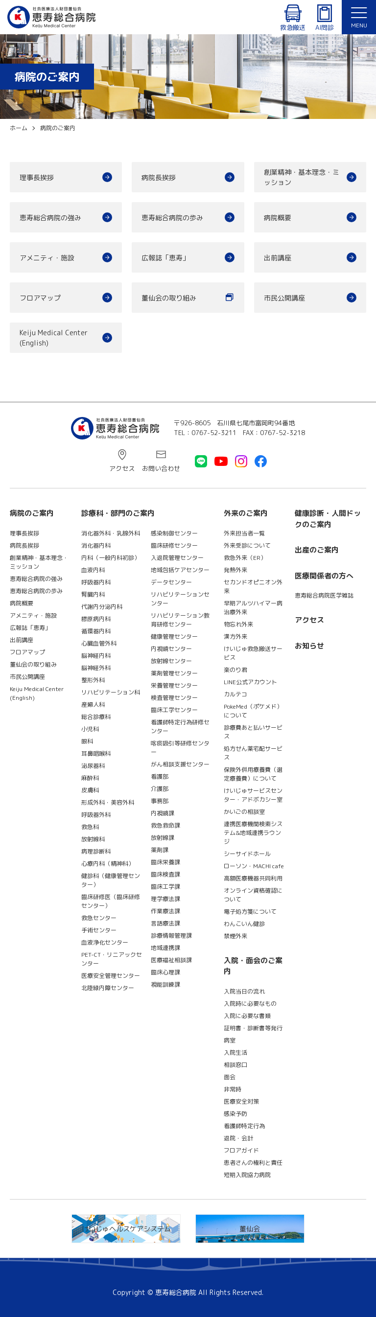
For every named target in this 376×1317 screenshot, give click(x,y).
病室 (229, 1040)
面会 (229, 1077)
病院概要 (277, 217)
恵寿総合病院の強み (50, 217)
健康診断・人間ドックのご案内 (328, 519)
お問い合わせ (161, 468)
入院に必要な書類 (247, 1016)
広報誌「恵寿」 (165, 257)
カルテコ (235, 694)
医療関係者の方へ (324, 576)
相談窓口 (235, 1065)
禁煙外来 (235, 936)
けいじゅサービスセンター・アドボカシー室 (253, 795)
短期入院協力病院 (247, 1175)
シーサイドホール (247, 854)
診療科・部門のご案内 (118, 513)
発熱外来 (235, 570)
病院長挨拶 (158, 177)
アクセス (122, 468)
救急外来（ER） (245, 558)
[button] (359, 17)
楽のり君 (235, 670)
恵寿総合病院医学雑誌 (324, 595)
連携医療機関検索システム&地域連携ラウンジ (253, 833)
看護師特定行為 (244, 1126)
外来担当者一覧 (244, 533)
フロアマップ (40, 297)
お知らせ (309, 646)
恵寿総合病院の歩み (172, 217)
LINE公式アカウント (250, 682)
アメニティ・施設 (47, 257)
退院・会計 (238, 1138)
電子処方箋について (250, 911)
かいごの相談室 (244, 812)
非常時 (232, 1089)
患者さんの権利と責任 (253, 1162)
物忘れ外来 (238, 624)
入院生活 (235, 1052)
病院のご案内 (32, 513)
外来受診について (247, 545)
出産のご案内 (317, 550)
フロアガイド (241, 1150)
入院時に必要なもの (250, 1003)
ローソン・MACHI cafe (254, 866)
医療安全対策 (241, 1101)
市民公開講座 (284, 297)
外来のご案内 (246, 513)
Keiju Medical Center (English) (57, 337)
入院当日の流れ (244, 991)
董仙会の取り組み (168, 297)
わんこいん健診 (244, 924)
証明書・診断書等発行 (253, 1028)
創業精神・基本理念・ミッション (301, 177)
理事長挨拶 (37, 177)
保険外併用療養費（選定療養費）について (253, 774)
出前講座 (277, 257)
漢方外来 (235, 636)
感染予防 (235, 1113)
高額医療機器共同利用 (253, 878)
